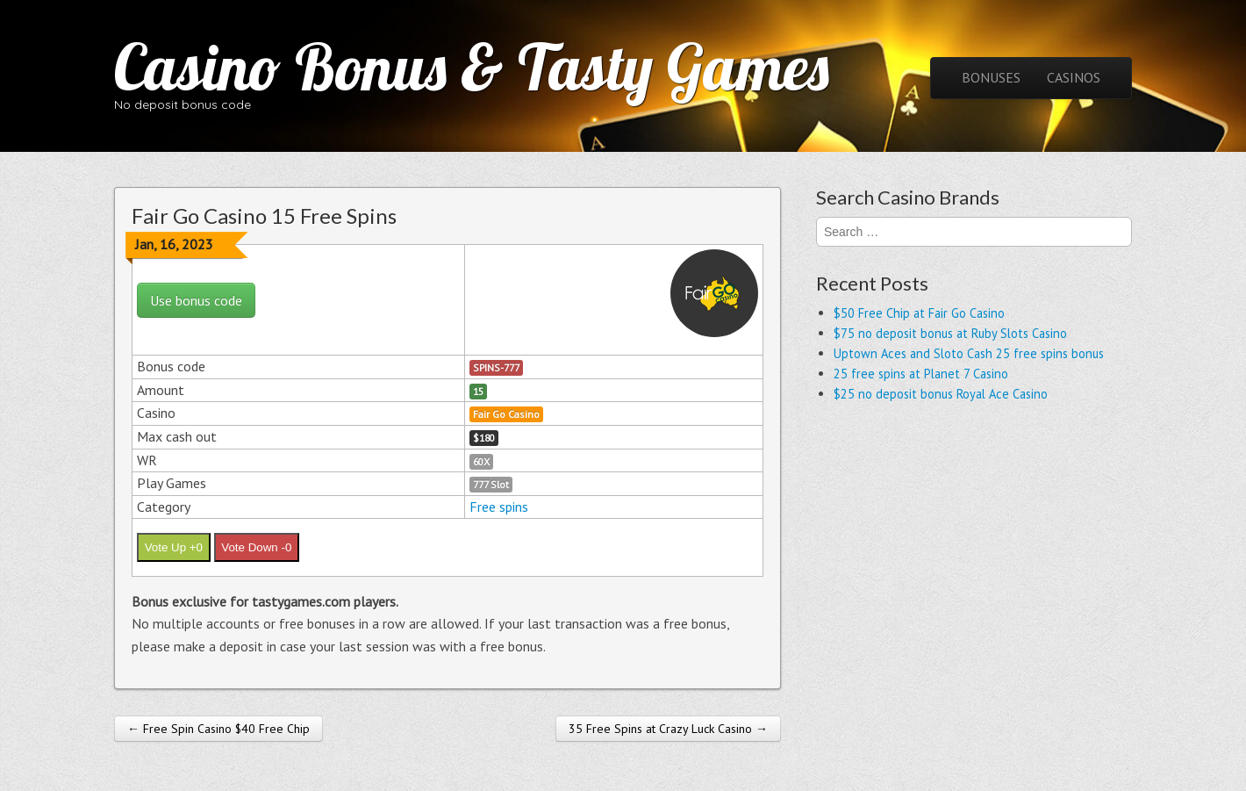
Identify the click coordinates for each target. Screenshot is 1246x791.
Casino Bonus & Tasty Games (471, 66)
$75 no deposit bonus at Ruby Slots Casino (950, 333)
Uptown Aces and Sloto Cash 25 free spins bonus (969, 353)
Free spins (498, 506)
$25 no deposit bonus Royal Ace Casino (941, 393)
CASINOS (1073, 77)
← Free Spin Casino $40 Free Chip (218, 729)
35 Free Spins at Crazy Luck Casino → (668, 729)
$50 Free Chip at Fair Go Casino (919, 313)
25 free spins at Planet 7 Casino (921, 373)
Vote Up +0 (174, 547)
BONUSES (991, 77)
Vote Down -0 (256, 547)
